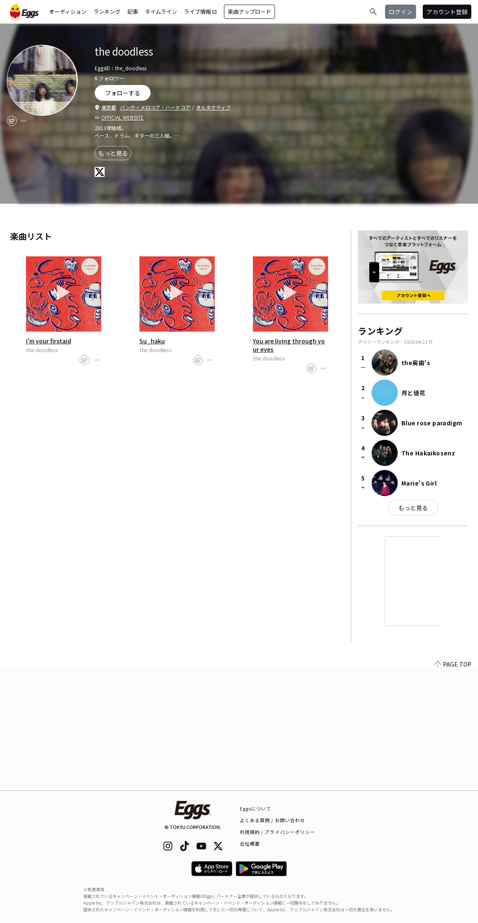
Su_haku (152, 341)
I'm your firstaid (48, 341)
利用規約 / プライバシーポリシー (278, 831)
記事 (132, 11)
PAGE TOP (452, 785)
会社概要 (250, 843)
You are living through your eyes (289, 345)
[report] (23, 121)
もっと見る (113, 153)
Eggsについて (256, 808)
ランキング (107, 11)
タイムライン (161, 11)
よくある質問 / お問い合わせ (273, 820)
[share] (12, 121)
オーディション (68, 11)
